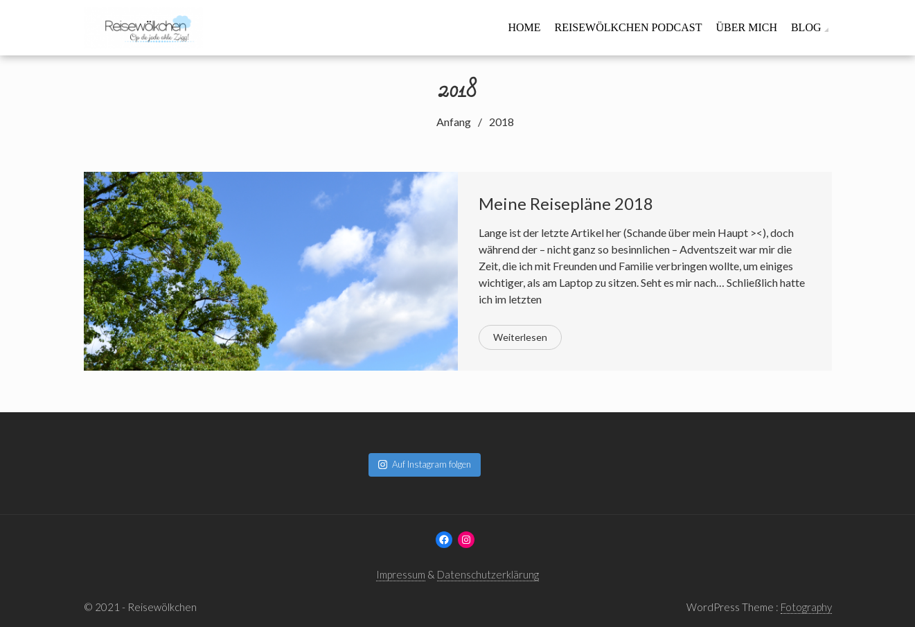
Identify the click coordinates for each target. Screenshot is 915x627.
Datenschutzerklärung (488, 574)
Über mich (746, 27)
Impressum (400, 574)
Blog (806, 27)
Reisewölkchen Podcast (628, 27)
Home (524, 27)
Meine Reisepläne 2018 (566, 203)
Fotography (806, 607)
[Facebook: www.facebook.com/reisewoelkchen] (444, 539)
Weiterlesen (520, 337)
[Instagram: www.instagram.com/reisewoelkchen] (466, 539)
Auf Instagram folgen (424, 464)
